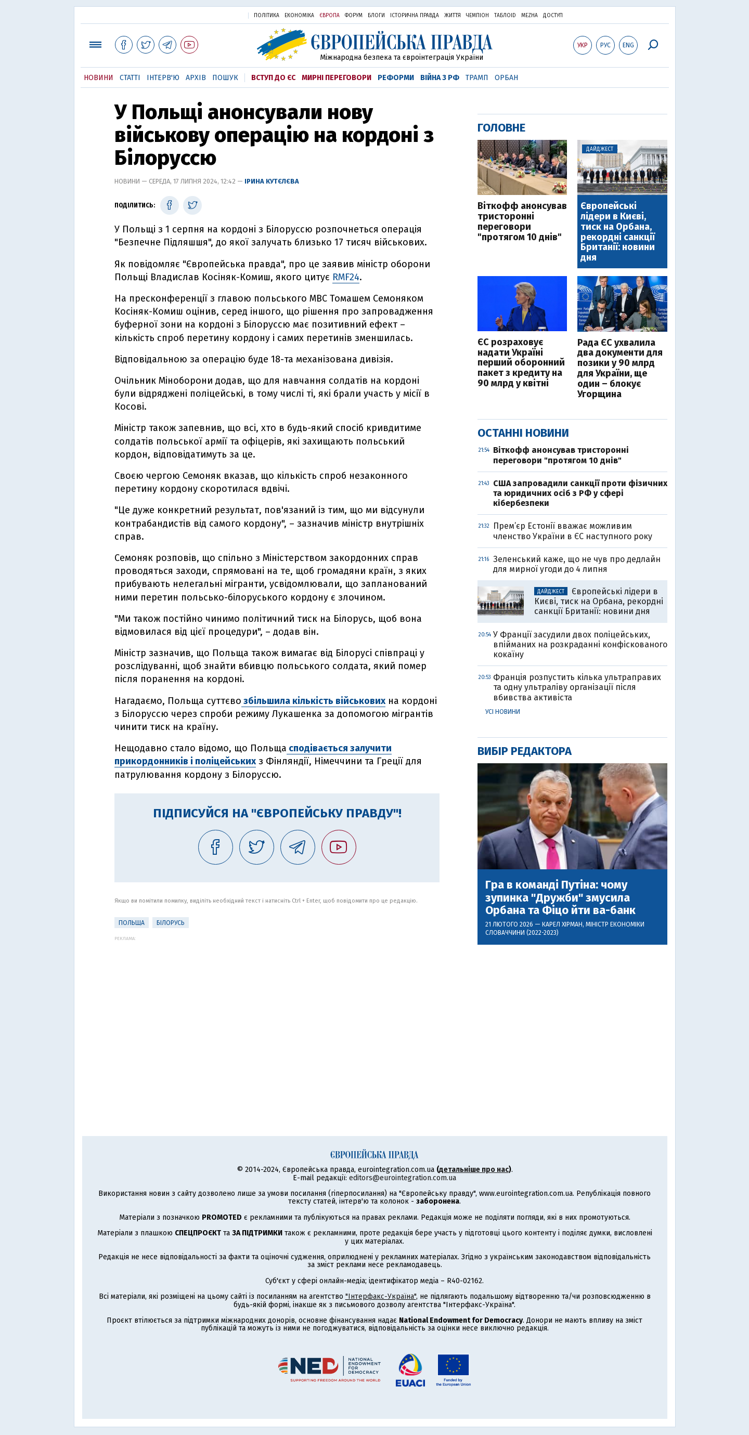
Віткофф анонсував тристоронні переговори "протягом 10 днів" (522, 221)
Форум (354, 15)
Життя (452, 15)
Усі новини (502, 711)
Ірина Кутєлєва (271, 181)
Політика (266, 15)
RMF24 (345, 277)
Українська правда (214, 15)
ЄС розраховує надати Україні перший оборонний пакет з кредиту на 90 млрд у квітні (521, 363)
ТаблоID (505, 15)
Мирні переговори (336, 77)
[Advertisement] (277, 1014)
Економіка (299, 15)
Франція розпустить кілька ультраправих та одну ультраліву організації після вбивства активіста (577, 687)
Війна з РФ (439, 77)
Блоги (376, 15)
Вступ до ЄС (273, 77)
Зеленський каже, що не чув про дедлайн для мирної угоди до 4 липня (577, 564)
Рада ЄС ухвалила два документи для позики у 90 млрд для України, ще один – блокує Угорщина (620, 369)
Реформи (396, 77)
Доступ (553, 15)
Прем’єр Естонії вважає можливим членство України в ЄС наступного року (572, 531)
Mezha (529, 15)
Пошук (225, 77)
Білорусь (171, 923)
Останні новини (523, 433)
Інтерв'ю (163, 77)
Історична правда (414, 15)
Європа (329, 15)
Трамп (477, 77)
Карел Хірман (562, 924)
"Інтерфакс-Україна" (380, 1296)
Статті (130, 77)
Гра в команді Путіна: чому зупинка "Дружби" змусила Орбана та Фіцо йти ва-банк (560, 898)
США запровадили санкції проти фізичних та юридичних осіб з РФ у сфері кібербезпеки (580, 493)
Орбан (506, 77)
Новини (98, 77)
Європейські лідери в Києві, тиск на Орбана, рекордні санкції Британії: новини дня (617, 232)
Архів (196, 77)
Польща (132, 923)
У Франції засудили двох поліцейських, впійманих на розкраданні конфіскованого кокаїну (580, 644)
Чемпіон (477, 15)
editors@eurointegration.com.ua (402, 1177)
